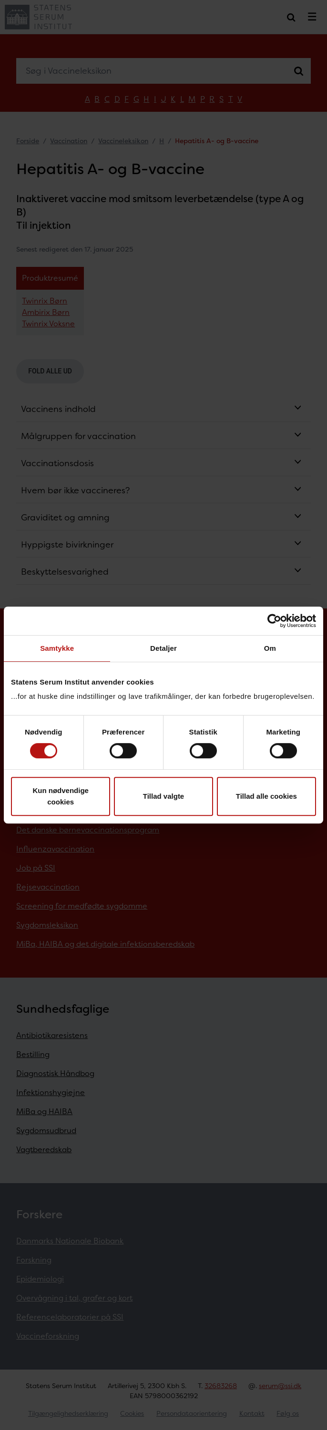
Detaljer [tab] (163, 648)
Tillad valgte (163, 796)
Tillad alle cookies (266, 796)
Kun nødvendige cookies (60, 796)
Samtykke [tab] (57, 648)
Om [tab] (270, 648)
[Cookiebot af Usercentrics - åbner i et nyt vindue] (274, 621)
